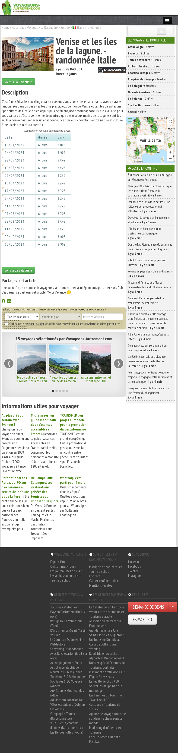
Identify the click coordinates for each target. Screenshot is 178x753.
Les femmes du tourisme (105, 695)
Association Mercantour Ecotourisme (105, 623)
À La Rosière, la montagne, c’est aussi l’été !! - (148, 336)
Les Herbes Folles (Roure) (66, 732)
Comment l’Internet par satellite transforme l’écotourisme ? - (146, 303)
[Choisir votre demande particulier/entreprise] (172, 607)
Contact (94, 576)
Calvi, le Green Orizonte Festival (104, 739)
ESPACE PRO (142, 620)
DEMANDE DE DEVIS (148, 607)
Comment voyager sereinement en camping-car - (147, 347)
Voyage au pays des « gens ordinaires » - (150, 273)
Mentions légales (100, 585)
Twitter (133, 571)
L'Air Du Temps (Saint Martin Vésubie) (68, 632)
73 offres (141, 47)
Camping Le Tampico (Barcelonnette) (63, 716)
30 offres (142, 86)
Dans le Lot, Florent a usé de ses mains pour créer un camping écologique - (150, 249)
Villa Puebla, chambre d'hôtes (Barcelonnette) (66, 725)
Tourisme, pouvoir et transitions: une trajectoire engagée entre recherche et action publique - (150, 377)
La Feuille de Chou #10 (104, 681)
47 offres (144, 73)
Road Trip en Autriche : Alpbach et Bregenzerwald (106, 655)
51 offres (144, 60)
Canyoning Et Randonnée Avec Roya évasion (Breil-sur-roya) (69, 653)
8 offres (143, 105)
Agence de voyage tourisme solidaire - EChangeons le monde (107, 718)
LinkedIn (133, 561)
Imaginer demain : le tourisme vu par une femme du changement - (149, 392)
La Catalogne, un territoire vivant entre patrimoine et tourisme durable (106, 612)
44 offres (147, 79)
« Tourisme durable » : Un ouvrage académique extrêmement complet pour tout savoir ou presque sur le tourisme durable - (148, 321)
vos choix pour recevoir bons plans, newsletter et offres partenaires (62, 324)
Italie (80, 27)
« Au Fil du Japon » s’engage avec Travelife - (146, 262)
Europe (65, 27)
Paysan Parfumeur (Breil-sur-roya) (69, 614)
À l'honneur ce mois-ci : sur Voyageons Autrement (150, 177)
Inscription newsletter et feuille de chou (105, 569)
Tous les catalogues (63, 607)
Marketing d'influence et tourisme (105, 729)
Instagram (135, 575)
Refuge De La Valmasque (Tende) (66, 623)
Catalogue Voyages (25, 27)
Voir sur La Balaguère (18, 81)
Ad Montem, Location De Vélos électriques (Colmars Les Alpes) (68, 704)
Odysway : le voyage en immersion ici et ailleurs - (149, 219)
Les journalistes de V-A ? (66, 571)
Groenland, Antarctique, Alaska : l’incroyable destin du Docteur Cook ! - (149, 287)
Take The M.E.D (99, 699)
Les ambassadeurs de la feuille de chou (65, 577)
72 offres (138, 53)
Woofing (94, 648)
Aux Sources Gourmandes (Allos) (67, 692)
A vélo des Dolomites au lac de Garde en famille (64, 381)
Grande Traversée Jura (103, 630)
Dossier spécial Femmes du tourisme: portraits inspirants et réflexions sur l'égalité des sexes (107, 669)
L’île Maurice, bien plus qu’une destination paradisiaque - (144, 233)
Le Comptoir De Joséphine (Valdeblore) (67, 641)
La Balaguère (49, 27)
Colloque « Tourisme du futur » (104, 706)
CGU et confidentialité (104, 580)
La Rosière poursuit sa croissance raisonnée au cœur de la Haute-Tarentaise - (146, 361)
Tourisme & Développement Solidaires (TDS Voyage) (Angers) (69, 681)
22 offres (144, 92)
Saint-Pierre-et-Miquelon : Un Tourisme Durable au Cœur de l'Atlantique (106, 639)
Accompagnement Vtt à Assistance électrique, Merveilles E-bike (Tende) (66, 667)
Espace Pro (57, 561)
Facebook (134, 566)
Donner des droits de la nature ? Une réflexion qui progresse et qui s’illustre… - (149, 206)
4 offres (137, 112)
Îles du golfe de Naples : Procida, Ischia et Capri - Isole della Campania (31, 381)
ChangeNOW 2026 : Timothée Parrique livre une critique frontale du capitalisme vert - (150, 190)
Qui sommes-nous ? (63, 566)
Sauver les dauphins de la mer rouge (105, 688)
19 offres (140, 99)
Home (6, 27)
